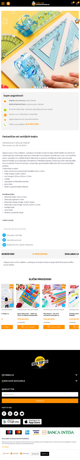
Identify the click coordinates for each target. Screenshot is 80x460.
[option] (40, 49)
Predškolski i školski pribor (16, 143)
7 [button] (47, 87)
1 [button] (32, 87)
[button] (8, 3)
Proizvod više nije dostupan (15, 229)
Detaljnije (5, 447)
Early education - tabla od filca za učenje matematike (27, 314)
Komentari (8, 253)
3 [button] (37, 87)
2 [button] (35, 87)
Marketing (25, 453)
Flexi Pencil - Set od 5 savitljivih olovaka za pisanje (51, 315)
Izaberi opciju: (8, 220)
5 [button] (42, 87)
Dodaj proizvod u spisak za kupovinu (17, 245)
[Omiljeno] (72, 2)
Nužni (7, 453)
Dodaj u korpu (28, 327)
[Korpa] (76, 5)
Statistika (16, 453)
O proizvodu (40, 253)
